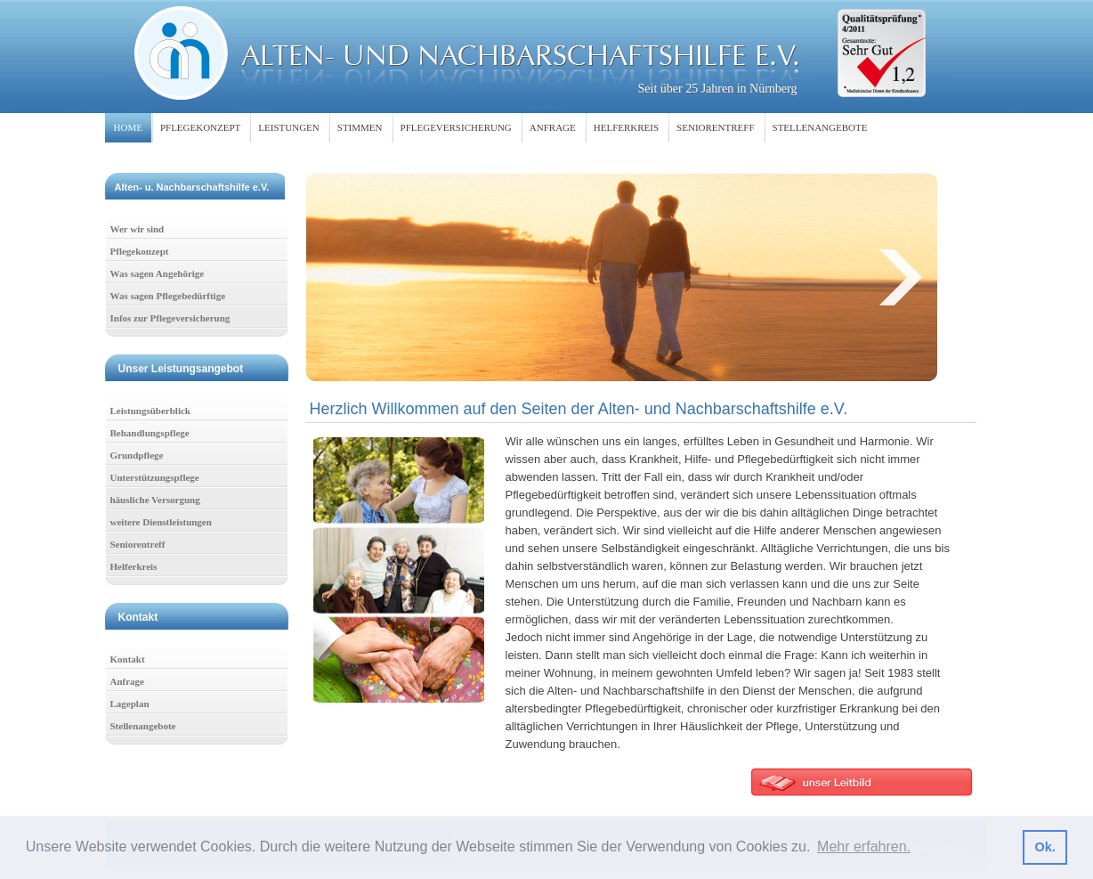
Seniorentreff (138, 544)
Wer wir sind (137, 229)
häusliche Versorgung (155, 499)
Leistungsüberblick (150, 410)
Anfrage (127, 681)
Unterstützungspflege (154, 477)
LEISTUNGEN (288, 127)
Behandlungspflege (150, 432)
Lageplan (130, 703)
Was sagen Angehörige (157, 273)
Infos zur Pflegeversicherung (170, 318)
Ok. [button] (1044, 847)
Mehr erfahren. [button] (864, 846)
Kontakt (127, 659)
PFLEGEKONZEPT (200, 127)
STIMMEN (360, 127)
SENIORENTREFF (715, 127)
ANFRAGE (553, 127)
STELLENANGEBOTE (820, 127)
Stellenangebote (143, 725)
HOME (128, 127)
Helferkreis (134, 566)
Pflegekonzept (139, 251)
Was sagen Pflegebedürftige (168, 295)
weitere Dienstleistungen (161, 522)
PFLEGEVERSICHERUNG (456, 127)
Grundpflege (137, 455)
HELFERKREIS (626, 127)
